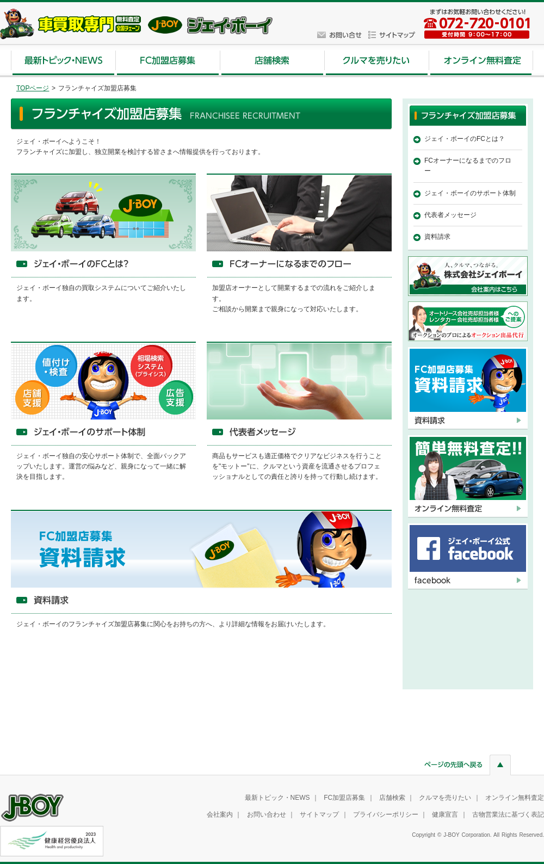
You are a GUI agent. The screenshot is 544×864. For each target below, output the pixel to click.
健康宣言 (445, 814)
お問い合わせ (266, 814)
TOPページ (32, 88)
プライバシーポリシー (385, 814)
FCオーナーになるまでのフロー (467, 166)
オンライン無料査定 (514, 797)
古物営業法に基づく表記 (508, 814)
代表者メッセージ (450, 215)
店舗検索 (392, 797)
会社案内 (220, 814)
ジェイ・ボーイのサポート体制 (470, 193)
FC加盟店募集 (344, 797)
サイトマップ (319, 814)
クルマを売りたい (445, 797)
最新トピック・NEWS (277, 797)
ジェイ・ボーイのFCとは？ (464, 139)
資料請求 (437, 236)
